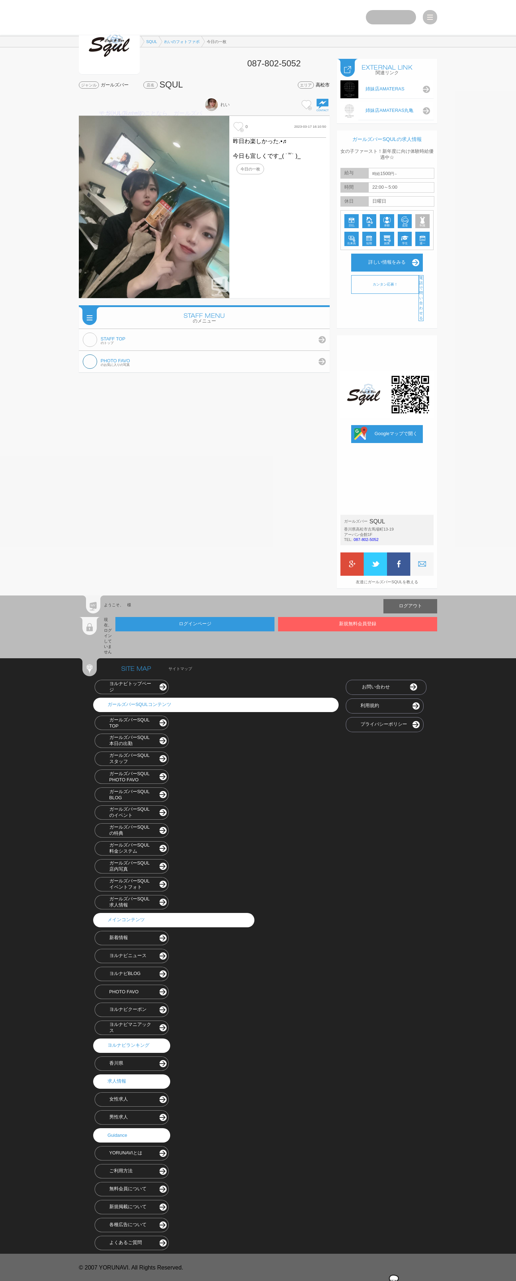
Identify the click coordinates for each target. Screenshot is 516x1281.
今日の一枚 (250, 169)
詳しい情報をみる (387, 261)
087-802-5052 (366, 539)
